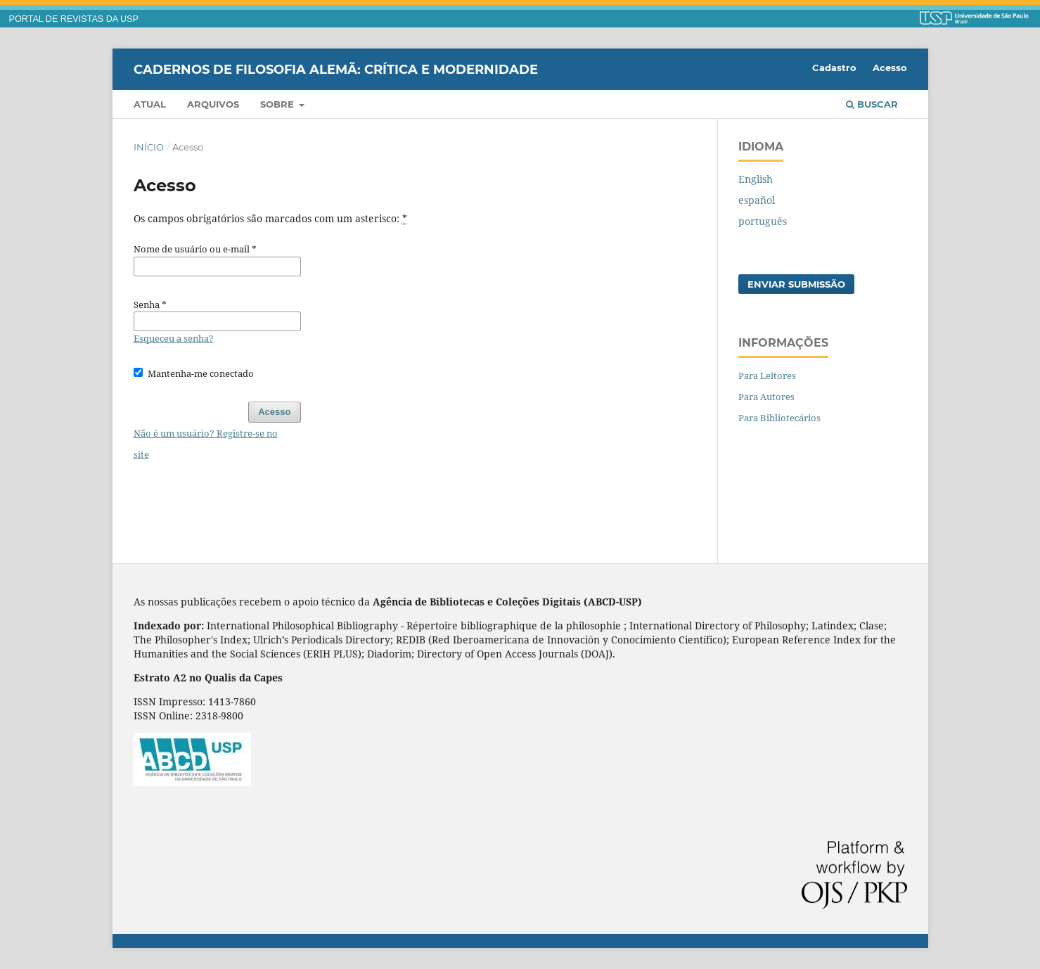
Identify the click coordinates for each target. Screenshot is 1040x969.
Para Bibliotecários (779, 417)
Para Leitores (767, 375)
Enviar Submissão (796, 284)
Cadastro (834, 67)
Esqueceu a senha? (174, 338)
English (755, 179)
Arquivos (213, 104)
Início (149, 147)
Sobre (278, 104)
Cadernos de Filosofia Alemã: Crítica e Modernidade (336, 69)
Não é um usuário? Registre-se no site (206, 444)
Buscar (872, 104)
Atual (150, 104)
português (762, 221)
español (756, 200)
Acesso (890, 67)
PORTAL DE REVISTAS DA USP (74, 19)
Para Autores (766, 396)
